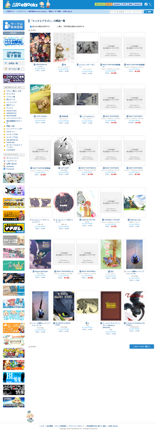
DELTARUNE (11, 116)
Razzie (87, 221)
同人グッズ (10, 99)
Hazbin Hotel (11, 111)
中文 (124, 4)
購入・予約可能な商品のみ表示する (70, 26)
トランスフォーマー (14, 118)
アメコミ (9, 108)
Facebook (10, 169)
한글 (130, 4)
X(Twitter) (10, 166)
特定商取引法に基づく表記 (96, 426)
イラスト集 (10, 97)
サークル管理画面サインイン (13, 33)
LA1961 (40, 66)
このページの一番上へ (141, 346)
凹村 (87, 325)
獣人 (14, 91)
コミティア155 (12, 137)
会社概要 (49, 426)
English (117, 4)
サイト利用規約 (60, 426)
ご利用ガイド (10, 11)
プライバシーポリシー (77, 426)
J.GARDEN (10, 150)
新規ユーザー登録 (55, 11)
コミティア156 (12, 134)
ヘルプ (41, 426)
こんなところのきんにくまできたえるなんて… (110, 69)
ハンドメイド (11, 102)
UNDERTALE (11, 113)
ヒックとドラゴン (40, 68)
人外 (19, 91)
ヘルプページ (21, 11)
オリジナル (10, 94)
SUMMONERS (134, 327)
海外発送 (37, 11)
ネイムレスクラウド (64, 67)
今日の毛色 (63, 170)
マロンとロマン (87, 69)
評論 (8, 126)
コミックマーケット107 (14, 129)
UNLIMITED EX (12, 140)
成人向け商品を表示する (40, 26)
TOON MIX (10, 142)
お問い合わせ (67, 11)
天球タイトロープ (134, 222)
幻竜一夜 (40, 224)
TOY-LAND (40, 273)
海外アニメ (10, 105)
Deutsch (138, 4)
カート (109, 4)
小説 (13, 126)
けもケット (10, 132)
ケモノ (9, 91)
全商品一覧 (11, 63)
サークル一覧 (12, 69)
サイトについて (12, 158)
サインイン (100, 4)
